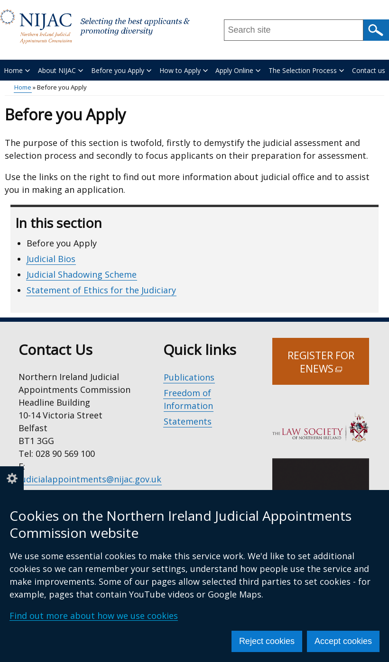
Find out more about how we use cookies (93, 615)
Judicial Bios (51, 258)
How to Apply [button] (183, 70)
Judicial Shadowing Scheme (82, 274)
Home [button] (17, 70)
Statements (188, 421)
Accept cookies (343, 641)
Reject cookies (267, 641)
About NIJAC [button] (60, 70)
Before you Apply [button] (121, 70)
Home (22, 87)
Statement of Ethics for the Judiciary (101, 290)
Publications (189, 377)
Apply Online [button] (237, 70)
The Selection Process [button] (306, 70)
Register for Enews (328, 367)
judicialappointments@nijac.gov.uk (90, 479)
